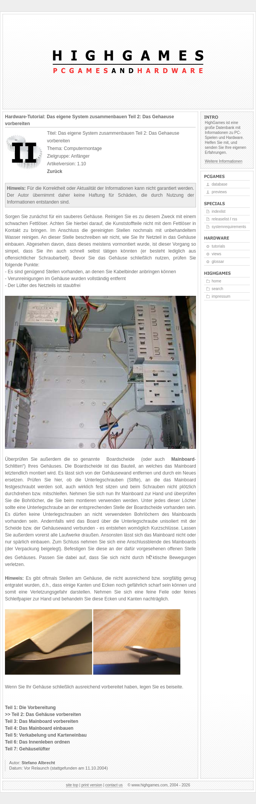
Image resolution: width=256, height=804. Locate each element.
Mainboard (182, 459)
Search (217, 289)
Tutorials (218, 246)
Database (219, 184)
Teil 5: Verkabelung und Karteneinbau (46, 735)
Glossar (218, 261)
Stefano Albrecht (38, 762)
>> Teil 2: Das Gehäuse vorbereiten (43, 714)
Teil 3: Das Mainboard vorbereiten (41, 721)
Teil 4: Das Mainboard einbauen (39, 728)
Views (216, 254)
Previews (219, 192)
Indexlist (218, 211)
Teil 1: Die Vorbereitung (30, 707)
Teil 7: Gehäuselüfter (27, 749)
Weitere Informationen (223, 161)
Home (216, 281)
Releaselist (220, 219)
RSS (234, 219)
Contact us (114, 785)
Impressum (221, 296)
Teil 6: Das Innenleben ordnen (37, 742)
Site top (72, 785)
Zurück (54, 171)
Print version (91, 785)
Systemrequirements (229, 227)
